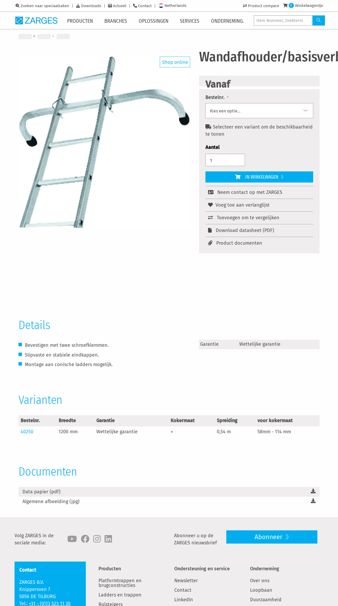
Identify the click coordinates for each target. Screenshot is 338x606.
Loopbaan (261, 590)
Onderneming (264, 569)
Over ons (259, 581)
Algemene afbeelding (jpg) (50, 501)
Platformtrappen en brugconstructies (120, 583)
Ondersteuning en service (202, 569)
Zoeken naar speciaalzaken (45, 5)
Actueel (119, 5)
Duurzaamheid (265, 600)
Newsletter (186, 581)
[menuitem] (81, 20)
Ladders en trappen (120, 595)
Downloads (91, 5)
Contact (145, 5)
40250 (27, 432)
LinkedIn (183, 600)
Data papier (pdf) (41, 492)
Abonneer (269, 537)
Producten (109, 569)
